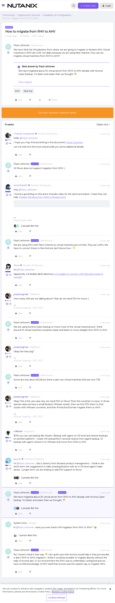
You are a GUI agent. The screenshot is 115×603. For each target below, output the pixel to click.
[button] (3, 6)
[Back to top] (109, 583)
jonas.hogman (21, 294)
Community (8, 15)
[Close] (110, 589)
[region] (57, 593)
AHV (17, 91)
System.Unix (20, 523)
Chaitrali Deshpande (24, 133)
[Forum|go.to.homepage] (22, 6)
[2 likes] (26, 226)
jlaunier (17, 459)
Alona (16, 265)
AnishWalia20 (21, 185)
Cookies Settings (56, 597)
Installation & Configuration (57, 15)
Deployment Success (29, 15)
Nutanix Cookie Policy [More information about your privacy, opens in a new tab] (63, 591)
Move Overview (74, 142)
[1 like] (25, 535)
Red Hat (28, 91)
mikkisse (18, 431)
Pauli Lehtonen (22, 45)
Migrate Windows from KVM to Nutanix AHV (42, 197)
